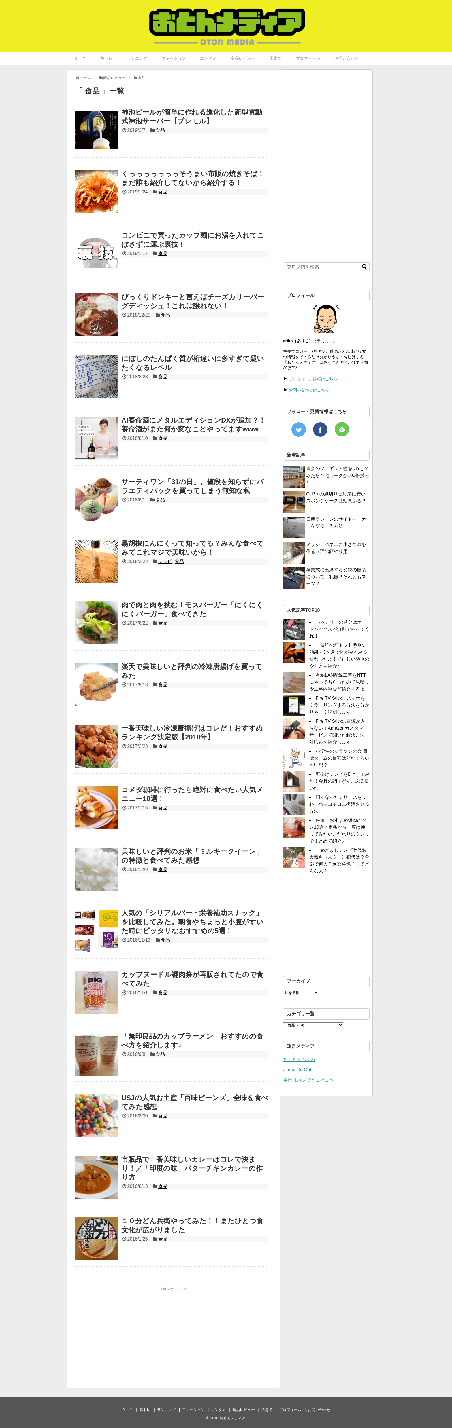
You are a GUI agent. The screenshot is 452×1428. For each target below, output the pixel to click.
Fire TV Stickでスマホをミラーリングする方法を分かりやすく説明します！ (339, 705)
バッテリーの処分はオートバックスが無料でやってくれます (339, 629)
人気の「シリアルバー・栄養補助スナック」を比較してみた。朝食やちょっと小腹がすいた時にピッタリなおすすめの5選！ (192, 922)
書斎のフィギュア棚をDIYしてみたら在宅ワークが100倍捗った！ (337, 475)
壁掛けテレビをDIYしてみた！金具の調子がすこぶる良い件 (339, 781)
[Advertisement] (123, 1332)
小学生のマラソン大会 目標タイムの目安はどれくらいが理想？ (339, 758)
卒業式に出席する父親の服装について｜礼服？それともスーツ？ (336, 576)
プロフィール (308, 58)
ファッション (173, 58)
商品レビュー (243, 58)
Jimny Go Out (297, 1069)
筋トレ (106, 58)
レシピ (165, 561)
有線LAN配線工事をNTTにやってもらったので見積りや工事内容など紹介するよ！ (339, 682)
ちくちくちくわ (299, 1059)
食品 (160, 130)
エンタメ (208, 58)
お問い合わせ (346, 58)
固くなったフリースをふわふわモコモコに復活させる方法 (339, 804)
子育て (275, 58)
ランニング (137, 58)
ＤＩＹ (80, 58)
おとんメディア (232, 1418)
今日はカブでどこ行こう (308, 1079)
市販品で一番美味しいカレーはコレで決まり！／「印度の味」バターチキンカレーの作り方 (192, 1168)
